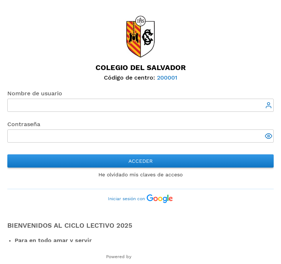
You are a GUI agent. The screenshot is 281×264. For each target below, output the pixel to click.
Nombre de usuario (34, 93)
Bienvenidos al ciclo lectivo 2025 (69, 225)
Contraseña (23, 124)
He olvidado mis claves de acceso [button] (140, 174)
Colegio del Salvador (140, 67)
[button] (269, 136)
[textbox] (140, 105)
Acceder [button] (140, 161)
